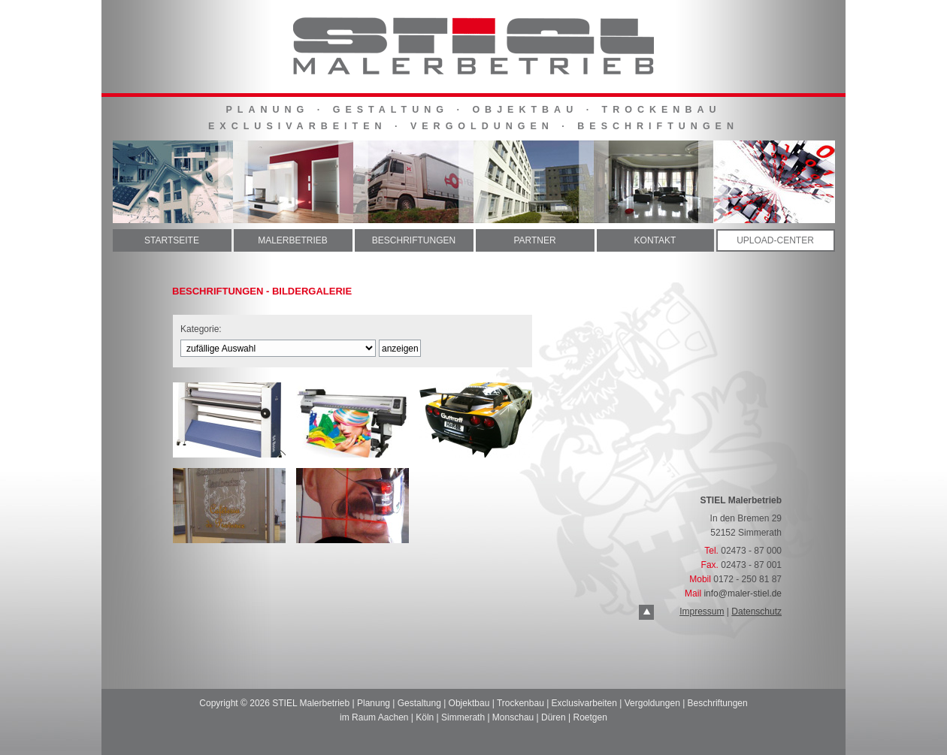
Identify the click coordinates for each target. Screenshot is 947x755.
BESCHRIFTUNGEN (413, 240)
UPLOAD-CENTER (775, 240)
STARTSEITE (171, 240)
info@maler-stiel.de (742, 593)
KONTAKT (655, 240)
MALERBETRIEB (293, 240)
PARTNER (534, 240)
